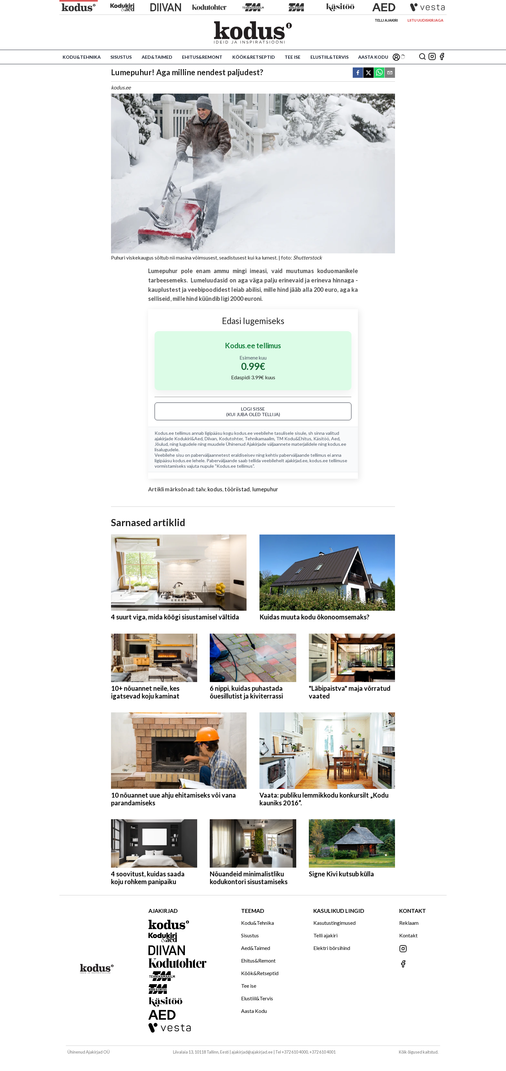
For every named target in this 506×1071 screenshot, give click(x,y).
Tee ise (292, 57)
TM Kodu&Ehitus (293, 438)
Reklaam (409, 923)
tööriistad (237, 489)
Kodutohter (231, 438)
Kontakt (408, 935)
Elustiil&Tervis (329, 57)
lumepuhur (265, 489)
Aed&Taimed (157, 57)
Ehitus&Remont (202, 57)
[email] (390, 73)
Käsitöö (321, 438)
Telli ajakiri (386, 20)
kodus (214, 489)
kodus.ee (243, 433)
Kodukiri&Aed (188, 438)
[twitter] (368, 73)
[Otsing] (422, 57)
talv (200, 489)
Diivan (211, 438)
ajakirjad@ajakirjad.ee (252, 1052)
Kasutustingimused (334, 923)
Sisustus (121, 57)
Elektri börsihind (331, 948)
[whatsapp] (379, 73)
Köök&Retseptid (253, 57)
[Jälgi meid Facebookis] (442, 57)
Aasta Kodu (373, 57)
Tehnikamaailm (259, 438)
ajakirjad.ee (296, 460)
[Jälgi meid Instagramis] (432, 57)
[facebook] (358, 73)
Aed (335, 438)
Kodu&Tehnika (82, 57)
